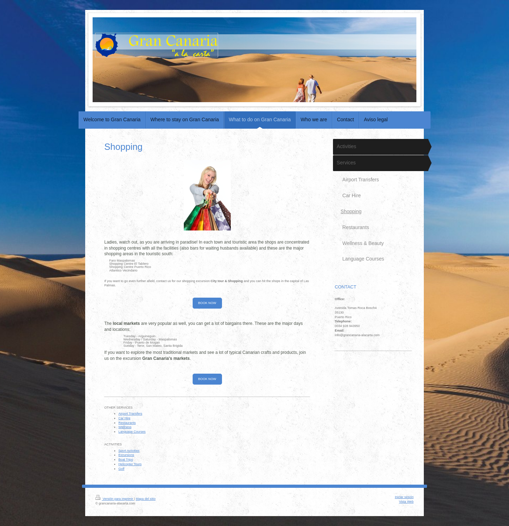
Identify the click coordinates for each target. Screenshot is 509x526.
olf (122, 469)
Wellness (124, 427)
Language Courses (132, 431)
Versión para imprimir (114, 499)
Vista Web (406, 501)
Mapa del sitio (146, 499)
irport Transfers (131, 413)
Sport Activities (129, 450)
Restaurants (127, 423)
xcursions (127, 455)
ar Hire (125, 418)
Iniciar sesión (404, 497)
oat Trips (127, 459)
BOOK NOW (207, 303)
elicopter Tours (131, 464)
